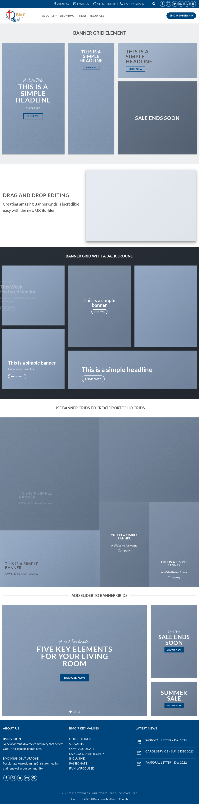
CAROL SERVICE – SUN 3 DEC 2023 (169, 751)
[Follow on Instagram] (168, 4)
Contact (124, 793)
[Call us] (187, 4)
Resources (96, 15)
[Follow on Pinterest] (34, 778)
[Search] (154, 4)
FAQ (135, 793)
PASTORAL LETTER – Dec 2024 (166, 740)
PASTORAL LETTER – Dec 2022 (166, 762)
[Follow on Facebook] (162, 4)
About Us (49, 15)
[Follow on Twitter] (175, 4)
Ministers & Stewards (75, 793)
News (83, 15)
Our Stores (99, 793)
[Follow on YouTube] (193, 4)
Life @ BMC (68, 15)
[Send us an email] (181, 4)
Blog (113, 793)
